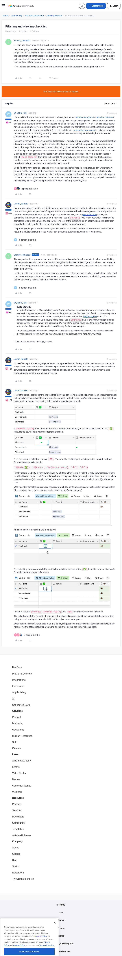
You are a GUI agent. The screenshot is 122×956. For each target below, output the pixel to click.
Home (5, 15)
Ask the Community (34, 15)
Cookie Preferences (61, 951)
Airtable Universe (105, 117)
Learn (15, 754)
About (15, 847)
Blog (14, 860)
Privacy (61, 928)
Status (16, 866)
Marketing (17, 723)
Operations (18, 729)
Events (16, 766)
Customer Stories (21, 785)
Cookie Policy (41, 948)
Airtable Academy (21, 760)
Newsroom (18, 872)
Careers (16, 853)
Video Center (19, 773)
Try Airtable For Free (23, 878)
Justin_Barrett (21, 203)
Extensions (18, 686)
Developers (18, 816)
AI (13, 698)
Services (16, 810)
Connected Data (21, 705)
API (61, 912)
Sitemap (61, 920)
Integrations (19, 680)
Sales (15, 742)
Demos (16, 779)
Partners (16, 804)
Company (17, 841)
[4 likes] (27, 635)
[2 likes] (26, 188)
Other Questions (54, 15)
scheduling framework (84, 130)
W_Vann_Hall (20, 112)
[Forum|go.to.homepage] (21, 6)
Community (16, 15)
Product (16, 717)
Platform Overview (22, 673)
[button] (3, 6)
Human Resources (22, 736)
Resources (18, 797)
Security (61, 904)
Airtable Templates (85, 117)
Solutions (17, 710)
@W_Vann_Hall (89, 214)
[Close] (54, 935)
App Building (19, 692)
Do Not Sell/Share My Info (61, 943)
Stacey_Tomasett (22, 40)
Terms (61, 935)
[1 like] (25, 239)
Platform (17, 667)
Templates (18, 829)
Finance (16, 748)
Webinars (17, 792)
